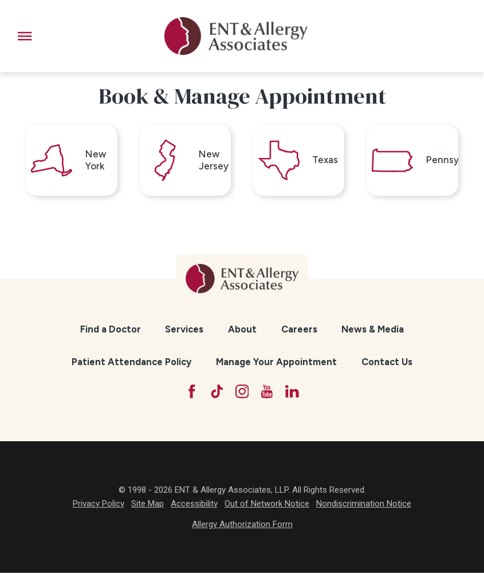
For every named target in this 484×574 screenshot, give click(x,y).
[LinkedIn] (293, 392)
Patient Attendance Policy (131, 363)
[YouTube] (267, 392)
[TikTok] (216, 392)
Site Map (147, 505)
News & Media (372, 329)
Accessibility (194, 505)
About (242, 329)
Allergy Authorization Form (242, 526)
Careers (299, 329)
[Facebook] (191, 392)
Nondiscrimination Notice (363, 505)
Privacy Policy (98, 505)
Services (184, 329)
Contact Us (386, 363)
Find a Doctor (110, 329)
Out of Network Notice (267, 505)
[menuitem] (110, 330)
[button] (25, 36)
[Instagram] (242, 392)
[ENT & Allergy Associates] (236, 36)
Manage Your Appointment (276, 363)
